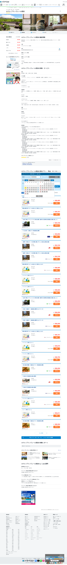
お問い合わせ (55, 526)
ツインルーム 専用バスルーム (27, 342)
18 (29, 189)
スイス (32, 536)
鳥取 (12, 543)
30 (25, 193)
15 (38, 187)
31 (27, 193)
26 (31, 191)
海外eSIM (35, 520)
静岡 (18, 537)
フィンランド (27, 537)
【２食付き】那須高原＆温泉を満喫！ (29, 376)
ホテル (10, 4)
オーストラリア (33, 537)
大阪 (18, 540)
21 (36, 189)
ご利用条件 (35, 558)
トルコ (26, 539)
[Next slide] (44, 22)
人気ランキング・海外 (47, 520)
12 (31, 187)
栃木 (12, 532)
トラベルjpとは (55, 528)
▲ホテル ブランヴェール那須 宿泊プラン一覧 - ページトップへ (50, 509)
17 (27, 189)
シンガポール (27, 529)
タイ (31, 528)
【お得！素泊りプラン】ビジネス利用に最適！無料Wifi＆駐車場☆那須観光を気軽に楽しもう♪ (40, 219)
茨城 (18, 532)
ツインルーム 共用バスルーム (27, 275)
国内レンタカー (18, 520)
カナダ (32, 533)
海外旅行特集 (27, 522)
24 (27, 191)
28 (36, 191)
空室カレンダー (25, 204)
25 (29, 191)
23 (25, 191)
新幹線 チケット (15, 5)
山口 (12, 544)
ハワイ (26, 532)
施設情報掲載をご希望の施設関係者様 (27, 164)
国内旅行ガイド (46, 516)
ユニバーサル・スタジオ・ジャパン (11, 551)
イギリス (38, 533)
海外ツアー (26, 516)
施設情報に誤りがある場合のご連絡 (27, 163)
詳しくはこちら (54, 560)
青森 (12, 529)
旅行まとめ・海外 (46, 526)
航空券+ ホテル (40, 5)
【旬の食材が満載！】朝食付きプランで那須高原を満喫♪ (33, 420)
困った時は (65, 1)
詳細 (57, 203)
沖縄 (12, 550)
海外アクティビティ (37, 519)
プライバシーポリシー (29, 558)
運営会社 (23, 558)
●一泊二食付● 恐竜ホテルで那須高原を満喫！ (31, 230)
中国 (25, 528)
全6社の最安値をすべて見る (12, 53)
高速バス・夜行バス (9, 520)
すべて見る (41, 29)
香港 (37, 526)
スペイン (26, 536)
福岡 (6, 547)
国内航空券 (7, 519)
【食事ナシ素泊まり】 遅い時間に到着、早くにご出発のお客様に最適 (35, 241)
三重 (12, 539)
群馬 (6, 533)
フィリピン (32, 529)
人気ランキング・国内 (47, 519)
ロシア (38, 536)
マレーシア (38, 529)
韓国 (25, 526)
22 (38, 189)
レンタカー (19, 4)
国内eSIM (7, 523)
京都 (12, 540)
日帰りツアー (18, 516)
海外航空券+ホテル (37, 516)
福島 (6, 532)
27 (33, 191)
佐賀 (12, 547)
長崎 (18, 547)
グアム (32, 532)
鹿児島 (7, 550)
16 (25, 189)
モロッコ (32, 539)
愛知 (6, 539)
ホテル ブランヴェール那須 (15, 11)
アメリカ (26, 533)
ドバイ (38, 539)
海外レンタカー (27, 519)
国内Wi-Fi (17, 522)
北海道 (7, 529)
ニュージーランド (39, 537)
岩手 (18, 529)
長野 (6, 536)
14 (36, 187)
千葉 (18, 533)
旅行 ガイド (63, 5)
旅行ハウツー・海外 (47, 523)
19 (31, 189)
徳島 (6, 546)
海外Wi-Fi (26, 520)
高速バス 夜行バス (23, 5)
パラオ (38, 532)
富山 (18, 536)
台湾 (31, 526)
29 (38, 191)
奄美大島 (7, 554)
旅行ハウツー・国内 (47, 522)
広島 (18, 543)
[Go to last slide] (22, 22)
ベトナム (38, 528)
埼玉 (12, 533)
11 (29, 187)
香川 (18, 544)
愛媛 (12, 546)
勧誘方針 (38, 558)
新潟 (12, 536)
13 (33, 187)
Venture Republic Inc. (34, 562)
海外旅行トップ (27, 525)
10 (27, 187)
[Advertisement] (46, 498)
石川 (6, 537)
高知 (18, 546)
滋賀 (6, 540)
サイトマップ (43, 558)
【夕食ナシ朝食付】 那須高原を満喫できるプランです (32, 309)
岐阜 (18, 539)
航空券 (7, 4)
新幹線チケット (18, 519)
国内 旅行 (1, 5)
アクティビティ (27, 4)
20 (33, 189)
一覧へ (59, 450)
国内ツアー (7, 516)
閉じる (62, 555)
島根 (6, 544)
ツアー (4, 4)
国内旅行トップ (8, 528)
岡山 (6, 543)
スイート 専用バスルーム (27, 409)
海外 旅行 (35, 5)
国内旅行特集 (18, 523)
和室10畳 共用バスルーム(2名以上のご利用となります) (32, 208)
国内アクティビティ (9, 522)
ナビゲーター (46, 527)
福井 (12, 537)
